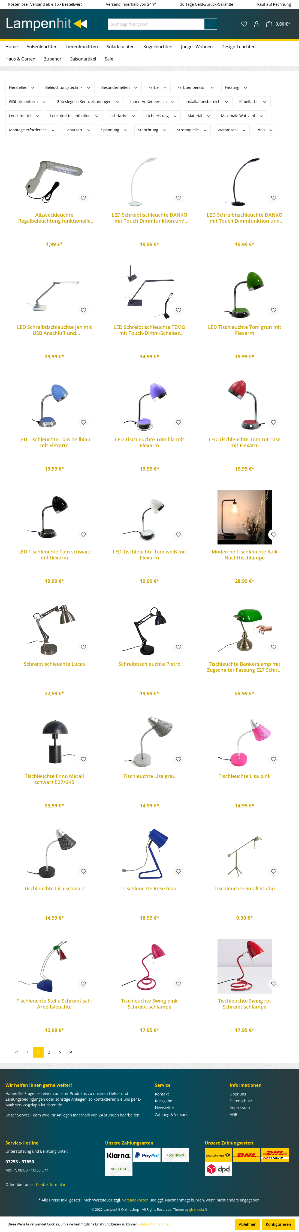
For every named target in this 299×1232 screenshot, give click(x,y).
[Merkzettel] (244, 24)
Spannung (114, 129)
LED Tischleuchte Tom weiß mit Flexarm (149, 555)
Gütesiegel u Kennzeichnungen (88, 101)
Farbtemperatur (195, 87)
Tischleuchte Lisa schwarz (54, 888)
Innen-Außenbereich (152, 101)
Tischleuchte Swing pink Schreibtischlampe (149, 1004)
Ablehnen (247, 1224)
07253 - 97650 (19, 1162)
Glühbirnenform (27, 101)
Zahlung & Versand (172, 1114)
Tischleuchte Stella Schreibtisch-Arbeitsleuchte (54, 1004)
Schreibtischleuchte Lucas (54, 664)
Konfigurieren (278, 1224)
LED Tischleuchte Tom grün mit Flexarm (244, 330)
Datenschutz (241, 1100)
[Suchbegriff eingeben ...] (156, 24)
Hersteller (22, 87)
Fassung (236, 87)
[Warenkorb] (278, 24)
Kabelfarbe (253, 101)
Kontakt (162, 1094)
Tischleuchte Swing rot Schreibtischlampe (244, 1004)
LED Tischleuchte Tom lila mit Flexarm (149, 442)
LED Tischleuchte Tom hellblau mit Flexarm (54, 442)
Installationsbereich (207, 101)
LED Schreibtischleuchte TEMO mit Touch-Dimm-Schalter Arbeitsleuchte (150, 330)
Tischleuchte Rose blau (149, 888)
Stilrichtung (152, 129)
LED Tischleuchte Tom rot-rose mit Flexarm (245, 442)
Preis (264, 129)
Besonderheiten (119, 87)
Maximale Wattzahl (242, 115)
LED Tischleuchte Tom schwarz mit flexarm (54, 555)
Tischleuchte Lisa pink (244, 776)
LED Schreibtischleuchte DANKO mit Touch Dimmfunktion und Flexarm (150, 218)
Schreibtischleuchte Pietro (150, 664)
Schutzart (78, 129)
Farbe (158, 87)
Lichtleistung (161, 115)
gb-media (196, 1209)
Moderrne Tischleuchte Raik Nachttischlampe (244, 555)
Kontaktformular (50, 1184)
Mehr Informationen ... (156, 1224)
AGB (233, 1114)
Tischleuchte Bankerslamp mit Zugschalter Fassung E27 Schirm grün (244, 667)
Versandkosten (135, 1200)
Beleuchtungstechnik (68, 87)
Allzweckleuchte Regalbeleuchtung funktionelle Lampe (54, 218)
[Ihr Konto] (256, 24)
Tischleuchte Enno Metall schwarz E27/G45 (54, 779)
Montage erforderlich (32, 129)
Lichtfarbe (123, 115)
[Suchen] (210, 24)
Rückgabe (163, 1100)
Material (199, 115)
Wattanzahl (232, 129)
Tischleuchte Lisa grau (149, 776)
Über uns (238, 1094)
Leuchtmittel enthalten (74, 115)
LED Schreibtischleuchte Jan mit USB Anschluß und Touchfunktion (54, 330)
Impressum (240, 1107)
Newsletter (164, 1107)
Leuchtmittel (24, 115)
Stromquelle (192, 129)
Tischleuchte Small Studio (245, 888)
